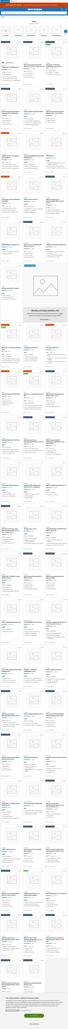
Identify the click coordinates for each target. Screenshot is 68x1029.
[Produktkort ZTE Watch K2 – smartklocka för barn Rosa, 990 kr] (12, 333)
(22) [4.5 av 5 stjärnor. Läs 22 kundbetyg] (55, 205)
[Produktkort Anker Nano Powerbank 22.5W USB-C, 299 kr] (12, 380)
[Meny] (2, 9)
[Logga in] (62, 9)
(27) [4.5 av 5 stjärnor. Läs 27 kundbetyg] (55, 445)
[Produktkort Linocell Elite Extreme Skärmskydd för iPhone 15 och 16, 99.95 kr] (34, 230)
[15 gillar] (41, 222)
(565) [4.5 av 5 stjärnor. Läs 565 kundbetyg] (11, 897)
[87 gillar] (19, 735)
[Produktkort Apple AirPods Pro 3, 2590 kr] (56, 142)
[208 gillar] (41, 42)
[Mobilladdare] (18, 31)
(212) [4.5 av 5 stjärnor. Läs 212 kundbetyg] (11, 290)
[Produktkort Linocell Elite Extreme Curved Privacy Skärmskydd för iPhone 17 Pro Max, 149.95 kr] (56, 924)
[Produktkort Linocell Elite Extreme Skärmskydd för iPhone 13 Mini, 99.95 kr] (56, 562)
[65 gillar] (64, 647)
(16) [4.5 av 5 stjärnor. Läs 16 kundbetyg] (55, 717)
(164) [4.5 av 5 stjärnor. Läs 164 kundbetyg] (33, 987)
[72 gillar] (19, 647)
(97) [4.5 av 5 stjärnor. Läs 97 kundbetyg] (55, 532)
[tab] (5, 1)
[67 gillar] (19, 133)
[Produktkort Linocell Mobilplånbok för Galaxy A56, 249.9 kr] (12, 230)
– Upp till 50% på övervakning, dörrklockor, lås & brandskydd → (32, 5)
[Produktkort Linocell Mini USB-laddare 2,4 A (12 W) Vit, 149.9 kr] (56, 879)
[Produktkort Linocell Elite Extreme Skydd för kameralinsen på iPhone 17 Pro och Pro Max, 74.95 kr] (56, 426)
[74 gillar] (19, 177)
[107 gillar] (41, 177)
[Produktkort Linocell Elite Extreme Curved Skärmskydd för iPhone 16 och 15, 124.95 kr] (34, 426)
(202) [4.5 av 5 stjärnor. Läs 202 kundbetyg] (11, 487)
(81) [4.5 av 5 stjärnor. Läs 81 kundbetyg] (33, 673)
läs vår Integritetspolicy (25, 1010)
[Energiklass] (3, 62)
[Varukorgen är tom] (66, 9)
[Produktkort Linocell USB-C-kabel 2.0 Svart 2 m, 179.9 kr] (56, 655)
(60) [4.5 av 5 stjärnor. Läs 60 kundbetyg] (11, 115)
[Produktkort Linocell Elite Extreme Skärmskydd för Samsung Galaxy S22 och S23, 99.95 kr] (56, 700)
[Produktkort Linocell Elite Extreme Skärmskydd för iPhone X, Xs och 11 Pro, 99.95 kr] (12, 879)
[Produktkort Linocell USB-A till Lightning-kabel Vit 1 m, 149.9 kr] (34, 700)
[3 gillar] (64, 177)
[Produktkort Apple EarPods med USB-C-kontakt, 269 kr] (12, 274)
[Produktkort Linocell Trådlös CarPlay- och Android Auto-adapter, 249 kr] (12, 142)
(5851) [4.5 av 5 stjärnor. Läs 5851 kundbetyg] (33, 716)
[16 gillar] (41, 827)
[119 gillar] (19, 871)
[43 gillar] (41, 691)
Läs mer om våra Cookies (12, 1010)
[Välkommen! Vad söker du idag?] (35, 13)
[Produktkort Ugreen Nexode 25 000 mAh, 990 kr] (56, 333)
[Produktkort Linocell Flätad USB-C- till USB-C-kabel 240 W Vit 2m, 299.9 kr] (12, 789)
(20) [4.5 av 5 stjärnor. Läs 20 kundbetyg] (55, 853)
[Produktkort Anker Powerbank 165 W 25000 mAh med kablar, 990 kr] (12, 185)
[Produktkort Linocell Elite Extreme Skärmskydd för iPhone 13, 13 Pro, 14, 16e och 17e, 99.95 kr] (34, 51)
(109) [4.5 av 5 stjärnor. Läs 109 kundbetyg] (33, 489)
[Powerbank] (44, 31)
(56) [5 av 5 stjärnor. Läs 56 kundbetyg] (33, 943)
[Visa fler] (65, 31)
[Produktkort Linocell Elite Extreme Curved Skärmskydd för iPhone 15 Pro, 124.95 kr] (12, 924)
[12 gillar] (19, 42)
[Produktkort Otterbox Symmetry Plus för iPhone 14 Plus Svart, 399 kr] (56, 743)
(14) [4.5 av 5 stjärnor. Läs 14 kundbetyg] (55, 398)
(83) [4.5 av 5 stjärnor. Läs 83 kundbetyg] (55, 158)
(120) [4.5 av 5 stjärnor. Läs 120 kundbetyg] (33, 624)
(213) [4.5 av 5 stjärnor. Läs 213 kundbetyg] (33, 159)
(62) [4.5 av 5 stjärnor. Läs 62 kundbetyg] (11, 580)
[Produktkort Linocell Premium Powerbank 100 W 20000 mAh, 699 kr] (34, 789)
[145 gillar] (64, 871)
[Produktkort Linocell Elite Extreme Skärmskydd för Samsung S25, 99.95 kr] (34, 835)
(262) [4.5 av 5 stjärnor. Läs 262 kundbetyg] (11, 673)
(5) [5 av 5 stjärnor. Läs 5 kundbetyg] (32, 580)
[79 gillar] (41, 133)
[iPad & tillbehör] (31, 31)
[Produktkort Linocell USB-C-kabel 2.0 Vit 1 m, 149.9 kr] (12, 835)
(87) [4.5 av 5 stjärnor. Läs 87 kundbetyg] (33, 853)
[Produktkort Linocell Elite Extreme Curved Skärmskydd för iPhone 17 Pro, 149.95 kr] (12, 700)
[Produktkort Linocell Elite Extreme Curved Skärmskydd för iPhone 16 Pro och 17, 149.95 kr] (56, 185)
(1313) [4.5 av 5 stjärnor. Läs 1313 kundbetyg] (11, 442)
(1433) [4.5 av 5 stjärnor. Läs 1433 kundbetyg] (33, 68)
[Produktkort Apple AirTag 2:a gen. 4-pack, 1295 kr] (34, 515)
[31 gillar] (64, 133)
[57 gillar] (64, 463)
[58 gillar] (19, 915)
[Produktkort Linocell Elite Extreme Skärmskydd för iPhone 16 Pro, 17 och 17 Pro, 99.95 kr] (56, 97)
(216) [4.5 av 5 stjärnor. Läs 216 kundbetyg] (11, 941)
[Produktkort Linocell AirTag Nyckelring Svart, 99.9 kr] (34, 333)
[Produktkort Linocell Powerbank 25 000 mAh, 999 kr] (34, 743)
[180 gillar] (64, 781)
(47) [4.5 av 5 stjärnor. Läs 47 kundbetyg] (11, 203)
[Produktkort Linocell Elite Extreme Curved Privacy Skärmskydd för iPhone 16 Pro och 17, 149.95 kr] (12, 969)
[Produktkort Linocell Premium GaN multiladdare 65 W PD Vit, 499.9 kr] (34, 608)
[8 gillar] (42, 417)
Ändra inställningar (34, 1024)
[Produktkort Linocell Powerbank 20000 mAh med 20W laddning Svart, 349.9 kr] (34, 142)
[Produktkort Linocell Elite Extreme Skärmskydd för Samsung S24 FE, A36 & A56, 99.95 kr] (12, 97)
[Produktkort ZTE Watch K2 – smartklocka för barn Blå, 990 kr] (34, 380)
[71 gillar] (19, 463)
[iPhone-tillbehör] (56, 31)
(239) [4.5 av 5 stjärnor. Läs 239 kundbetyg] (55, 580)
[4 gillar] (20, 222)
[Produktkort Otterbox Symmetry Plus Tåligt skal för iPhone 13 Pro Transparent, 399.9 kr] (34, 471)
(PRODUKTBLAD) (9, 62)
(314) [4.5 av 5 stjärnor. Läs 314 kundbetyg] (55, 247)
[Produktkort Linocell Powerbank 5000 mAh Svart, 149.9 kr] (12, 471)
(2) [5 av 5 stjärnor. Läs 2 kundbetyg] (54, 349)
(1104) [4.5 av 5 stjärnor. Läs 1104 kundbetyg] (55, 809)
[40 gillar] (41, 647)
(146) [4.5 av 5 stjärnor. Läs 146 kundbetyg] (33, 349)
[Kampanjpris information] (10, 72)
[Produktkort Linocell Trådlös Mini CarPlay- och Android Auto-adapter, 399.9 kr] (34, 879)
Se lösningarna (45, 319)
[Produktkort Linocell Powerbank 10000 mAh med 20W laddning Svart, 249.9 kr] (12, 655)
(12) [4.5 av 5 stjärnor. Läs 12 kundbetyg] (11, 69)
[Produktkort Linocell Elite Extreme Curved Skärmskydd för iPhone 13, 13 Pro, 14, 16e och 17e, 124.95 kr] (56, 789)
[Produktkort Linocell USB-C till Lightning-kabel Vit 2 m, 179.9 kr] (56, 471)
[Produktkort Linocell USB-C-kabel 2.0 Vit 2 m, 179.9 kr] (34, 185)
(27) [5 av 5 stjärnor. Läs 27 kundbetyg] (33, 531)
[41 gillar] (19, 266)
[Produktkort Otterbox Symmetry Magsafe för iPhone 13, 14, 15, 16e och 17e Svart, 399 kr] (56, 608)
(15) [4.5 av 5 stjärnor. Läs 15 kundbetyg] (55, 115)
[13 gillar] (64, 42)
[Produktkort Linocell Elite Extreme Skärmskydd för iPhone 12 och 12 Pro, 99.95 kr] (12, 743)
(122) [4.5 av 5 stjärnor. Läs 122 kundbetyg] (33, 759)
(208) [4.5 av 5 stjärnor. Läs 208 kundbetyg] (33, 248)
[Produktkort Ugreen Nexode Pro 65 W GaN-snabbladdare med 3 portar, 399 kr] (56, 51)
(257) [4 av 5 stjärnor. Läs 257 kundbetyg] (11, 159)
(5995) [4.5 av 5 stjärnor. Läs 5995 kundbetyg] (33, 113)
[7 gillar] (64, 89)
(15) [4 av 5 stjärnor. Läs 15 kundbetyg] (11, 396)
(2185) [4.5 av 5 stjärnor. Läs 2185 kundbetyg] (55, 487)
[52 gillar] (41, 325)
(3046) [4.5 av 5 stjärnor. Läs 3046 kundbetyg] (33, 201)
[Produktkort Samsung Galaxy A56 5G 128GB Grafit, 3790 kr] (12, 51)
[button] (39, 24)
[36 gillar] (41, 781)
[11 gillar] (41, 506)
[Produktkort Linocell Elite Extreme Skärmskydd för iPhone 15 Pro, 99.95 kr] (34, 969)
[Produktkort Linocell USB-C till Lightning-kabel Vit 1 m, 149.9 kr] (12, 608)
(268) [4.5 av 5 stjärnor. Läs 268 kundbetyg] (33, 444)
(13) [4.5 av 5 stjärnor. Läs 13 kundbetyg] (55, 943)
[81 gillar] (19, 417)
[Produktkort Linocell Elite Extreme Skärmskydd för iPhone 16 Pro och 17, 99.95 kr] (56, 380)
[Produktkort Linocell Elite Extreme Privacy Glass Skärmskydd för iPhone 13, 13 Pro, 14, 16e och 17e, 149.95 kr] (12, 515)
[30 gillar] (64, 325)
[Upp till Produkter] (6, 31)
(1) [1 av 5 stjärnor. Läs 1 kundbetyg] (10, 351)
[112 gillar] (41, 735)
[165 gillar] (64, 222)
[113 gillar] (64, 554)
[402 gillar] (41, 89)
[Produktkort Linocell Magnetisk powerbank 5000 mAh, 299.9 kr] (56, 230)
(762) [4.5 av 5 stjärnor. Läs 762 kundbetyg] (11, 761)
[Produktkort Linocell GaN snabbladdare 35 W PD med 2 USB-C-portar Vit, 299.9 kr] (56, 515)
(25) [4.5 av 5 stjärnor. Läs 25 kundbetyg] (55, 626)
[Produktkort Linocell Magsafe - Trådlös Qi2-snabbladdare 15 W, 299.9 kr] (34, 655)
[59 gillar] (19, 371)
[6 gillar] (20, 89)
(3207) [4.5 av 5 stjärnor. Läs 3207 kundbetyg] (55, 895)
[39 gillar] (19, 600)
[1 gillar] (42, 371)
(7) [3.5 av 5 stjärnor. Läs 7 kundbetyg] (10, 988)
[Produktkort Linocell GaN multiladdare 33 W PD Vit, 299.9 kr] (12, 426)
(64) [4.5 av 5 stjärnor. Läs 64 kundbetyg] (11, 247)
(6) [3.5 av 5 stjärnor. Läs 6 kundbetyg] (32, 897)
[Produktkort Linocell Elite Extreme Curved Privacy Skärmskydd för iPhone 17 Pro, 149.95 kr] (56, 835)
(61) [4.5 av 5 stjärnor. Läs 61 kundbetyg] (11, 717)
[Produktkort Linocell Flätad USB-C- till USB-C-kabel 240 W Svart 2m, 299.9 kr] (12, 562)
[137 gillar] (19, 506)
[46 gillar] (41, 600)
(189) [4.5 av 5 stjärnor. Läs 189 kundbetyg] (11, 534)
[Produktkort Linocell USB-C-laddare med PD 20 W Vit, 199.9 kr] (34, 97)
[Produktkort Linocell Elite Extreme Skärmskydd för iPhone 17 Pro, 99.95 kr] (34, 562)
